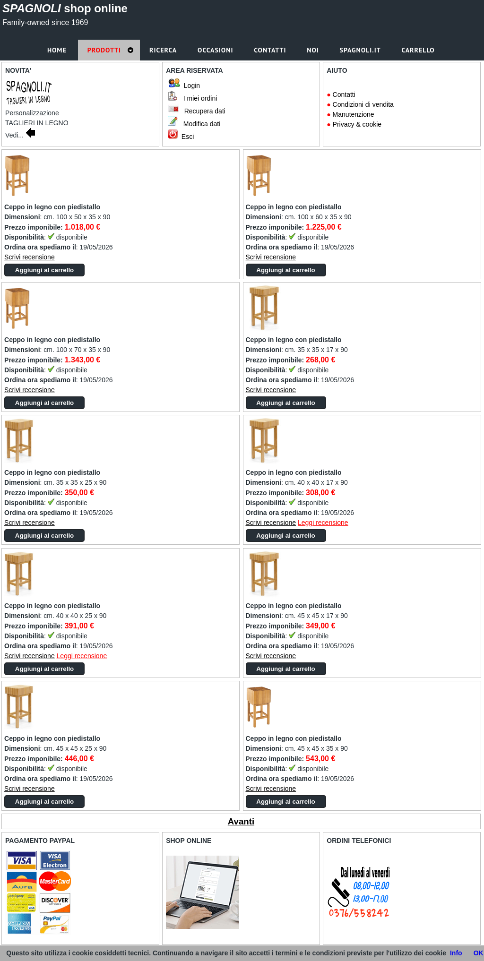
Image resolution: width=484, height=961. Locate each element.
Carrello (419, 50)
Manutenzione (353, 114)
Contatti (344, 94)
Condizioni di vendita (363, 104)
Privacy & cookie (357, 124)
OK (479, 953)
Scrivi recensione (29, 257)
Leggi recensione (323, 522)
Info (456, 953)
